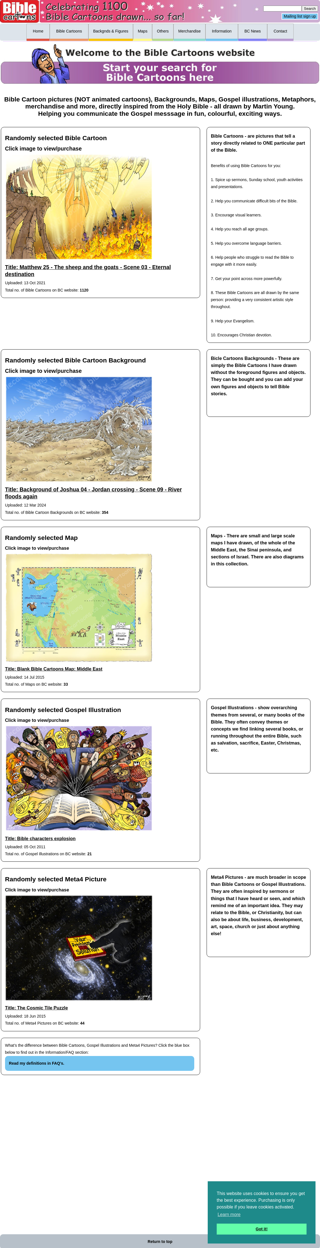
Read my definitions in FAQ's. (36, 1063)
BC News (252, 31)
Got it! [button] (262, 1229)
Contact (280, 31)
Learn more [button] (229, 1214)
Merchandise (189, 31)
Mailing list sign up (300, 16)
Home (38, 31)
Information (222, 31)
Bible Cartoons (69, 31)
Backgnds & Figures (110, 31)
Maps (142, 31)
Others (163, 31)
